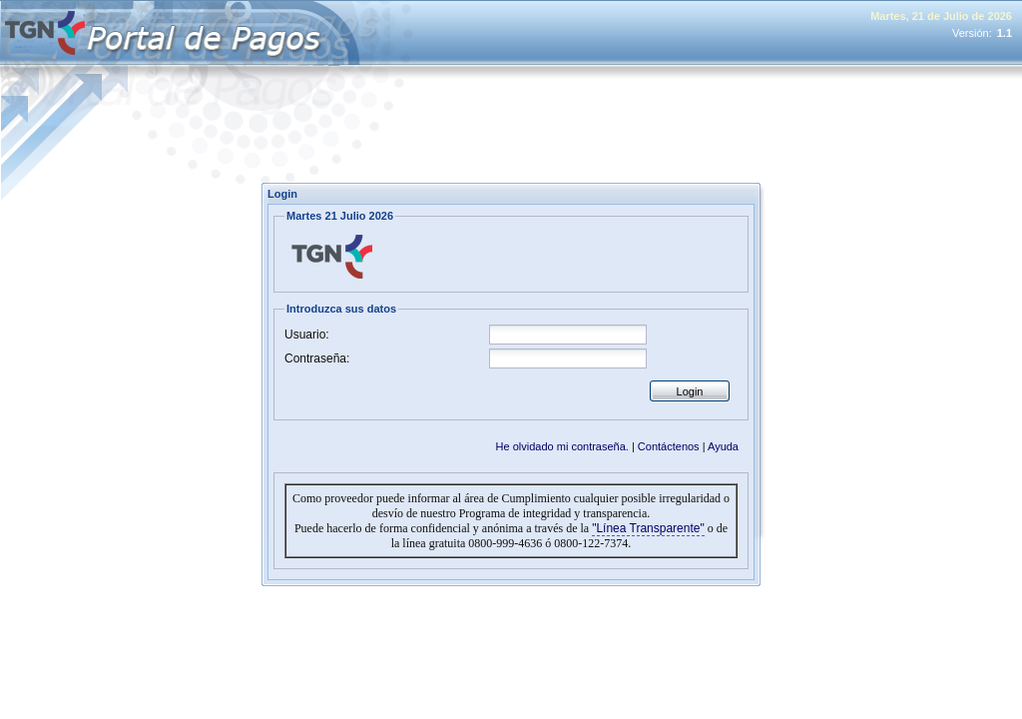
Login (690, 391)
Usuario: (306, 335)
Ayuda (723, 446)
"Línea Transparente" (648, 528)
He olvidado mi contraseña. (562, 446)
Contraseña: (316, 358)
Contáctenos (669, 446)
